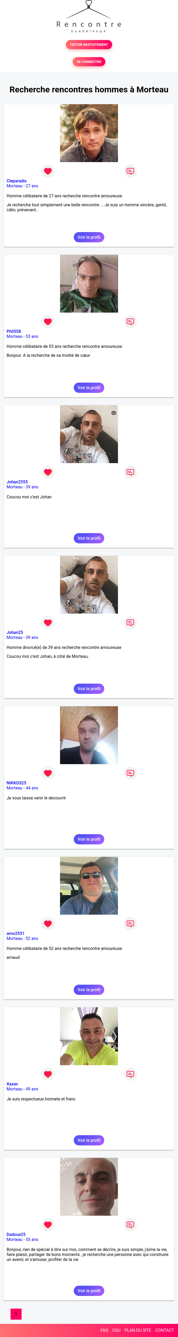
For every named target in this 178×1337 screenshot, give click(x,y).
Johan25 (15, 632)
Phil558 (14, 331)
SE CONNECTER (89, 62)
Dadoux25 (16, 1234)
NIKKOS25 (16, 782)
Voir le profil (89, 237)
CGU (116, 1330)
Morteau (14, 185)
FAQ (104, 1330)
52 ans (32, 938)
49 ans (32, 1088)
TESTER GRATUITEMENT (89, 45)
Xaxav (12, 1083)
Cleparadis (17, 180)
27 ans (32, 185)
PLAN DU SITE (138, 1330)
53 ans (32, 336)
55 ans (32, 1239)
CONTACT (164, 1330)
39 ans (32, 486)
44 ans (32, 787)
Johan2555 (17, 481)
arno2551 (16, 933)
